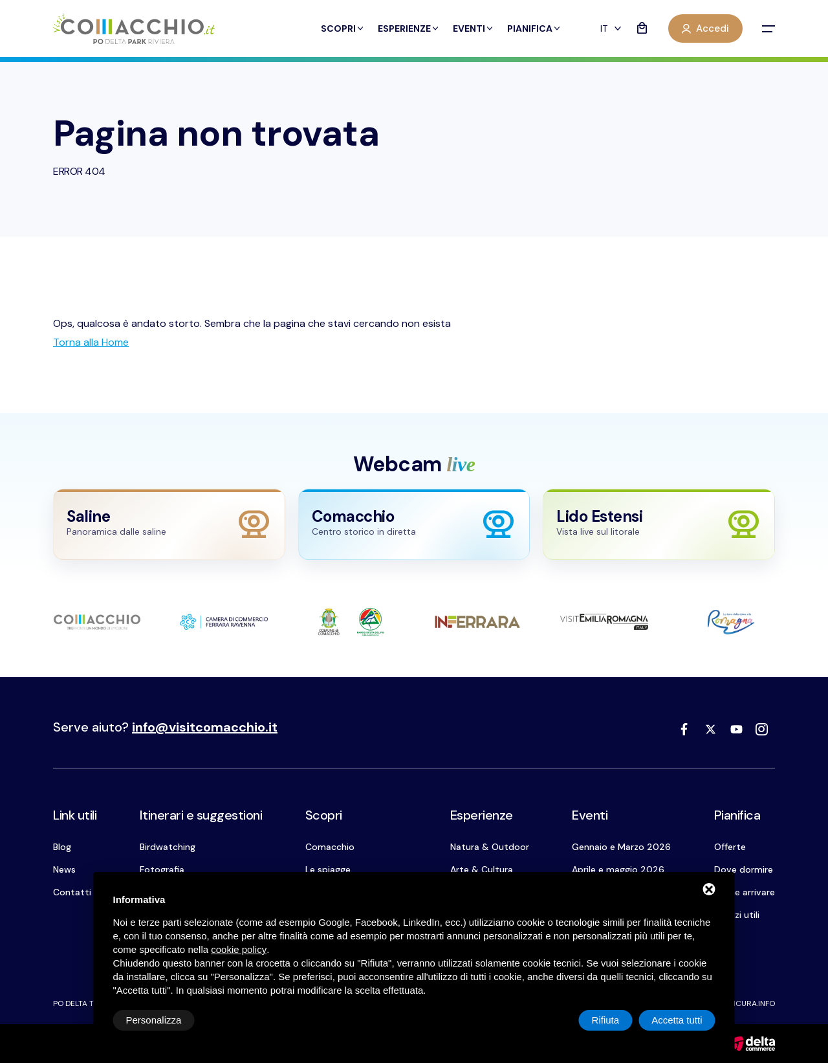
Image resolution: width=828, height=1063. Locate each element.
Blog (62, 847)
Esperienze (409, 28)
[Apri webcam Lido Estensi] (659, 525)
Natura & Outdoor (489, 847)
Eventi (473, 28)
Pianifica (534, 28)
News (64, 869)
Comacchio (329, 847)
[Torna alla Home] (91, 342)
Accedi (705, 28)
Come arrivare (744, 892)
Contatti (72, 892)
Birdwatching (167, 847)
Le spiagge (328, 869)
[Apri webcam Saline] (169, 525)
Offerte (730, 847)
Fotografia (162, 869)
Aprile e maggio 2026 (618, 869)
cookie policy (239, 949)
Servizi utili (736, 915)
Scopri (343, 28)
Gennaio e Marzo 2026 (621, 847)
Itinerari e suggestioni (201, 815)
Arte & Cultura (481, 869)
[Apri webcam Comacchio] (414, 525)
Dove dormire (743, 869)
